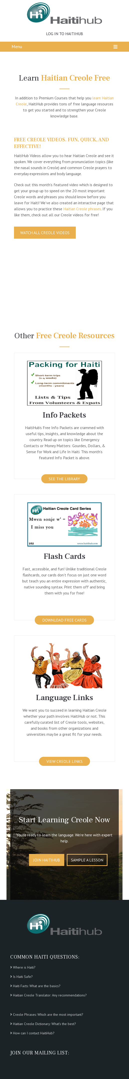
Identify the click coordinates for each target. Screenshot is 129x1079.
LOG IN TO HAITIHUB (64, 33)
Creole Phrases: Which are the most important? (48, 1014)
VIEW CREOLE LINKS (64, 761)
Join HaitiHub (46, 859)
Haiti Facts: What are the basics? (36, 986)
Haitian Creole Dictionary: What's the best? (44, 1024)
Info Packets (64, 415)
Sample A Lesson (87, 859)
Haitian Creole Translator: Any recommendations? (50, 995)
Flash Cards (64, 556)
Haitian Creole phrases (82, 208)
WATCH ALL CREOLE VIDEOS (45, 232)
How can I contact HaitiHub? (33, 1033)
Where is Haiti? (24, 967)
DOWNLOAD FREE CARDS (64, 620)
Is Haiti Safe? (23, 976)
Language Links (64, 697)
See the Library (64, 478)
